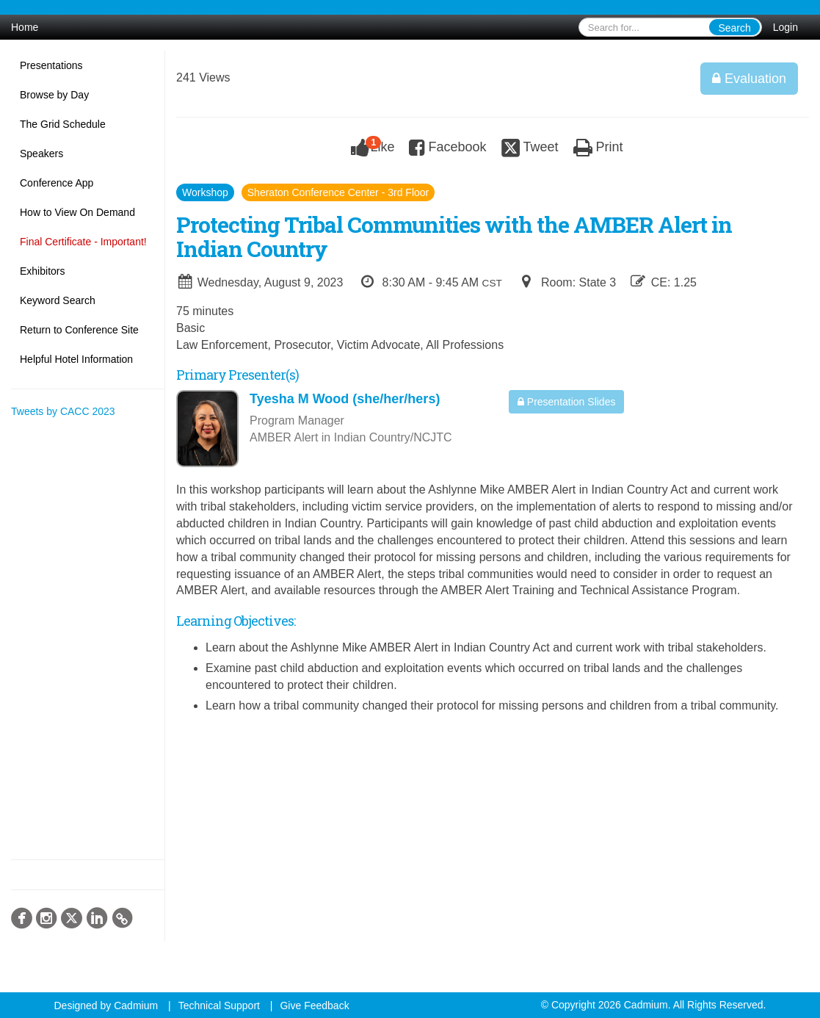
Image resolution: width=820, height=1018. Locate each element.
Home (24, 27)
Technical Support (219, 1005)
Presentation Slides (567, 402)
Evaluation (749, 78)
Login (785, 27)
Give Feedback (314, 1005)
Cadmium (136, 1005)
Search (734, 28)
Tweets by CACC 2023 (63, 411)
